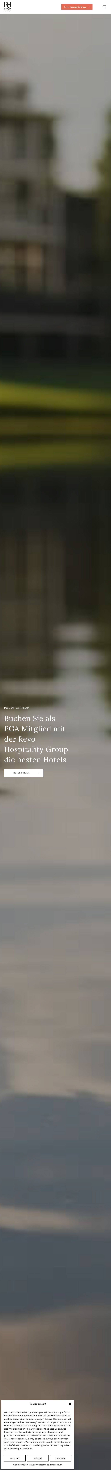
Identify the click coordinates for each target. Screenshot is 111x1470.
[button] (70, 1404)
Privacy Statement (39, 1464)
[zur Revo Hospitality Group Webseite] (77, 7)
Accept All (14, 1458)
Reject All (37, 1458)
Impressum (56, 1464)
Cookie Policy (20, 1464)
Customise (61, 1458)
